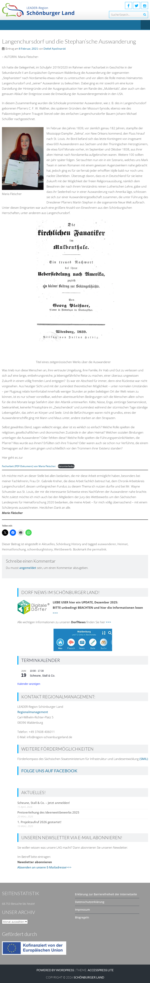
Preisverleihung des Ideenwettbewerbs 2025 (48, 812)
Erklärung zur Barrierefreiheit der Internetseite (106, 894)
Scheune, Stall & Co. (42, 675)
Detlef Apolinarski (55, 48)
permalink (99, 549)
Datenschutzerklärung (89, 902)
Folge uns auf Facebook (49, 770)
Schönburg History (68, 544)
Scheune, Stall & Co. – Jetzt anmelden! (43, 803)
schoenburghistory (40, 549)
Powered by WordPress (55, 970)
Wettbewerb (62, 549)
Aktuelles (48, 544)
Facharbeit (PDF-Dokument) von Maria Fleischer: (29, 466)
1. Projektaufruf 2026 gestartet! (39, 822)
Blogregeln (82, 917)
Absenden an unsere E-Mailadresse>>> (44, 867)
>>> (55, 613)
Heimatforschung (14, 549)
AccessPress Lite (101, 970)
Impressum (82, 909)
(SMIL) (143, 759)
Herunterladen (66, 466)
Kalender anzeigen (28, 683)
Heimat (122, 544)
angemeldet (27, 568)
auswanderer (107, 544)
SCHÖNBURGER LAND (89, 977)
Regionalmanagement (32, 712)
